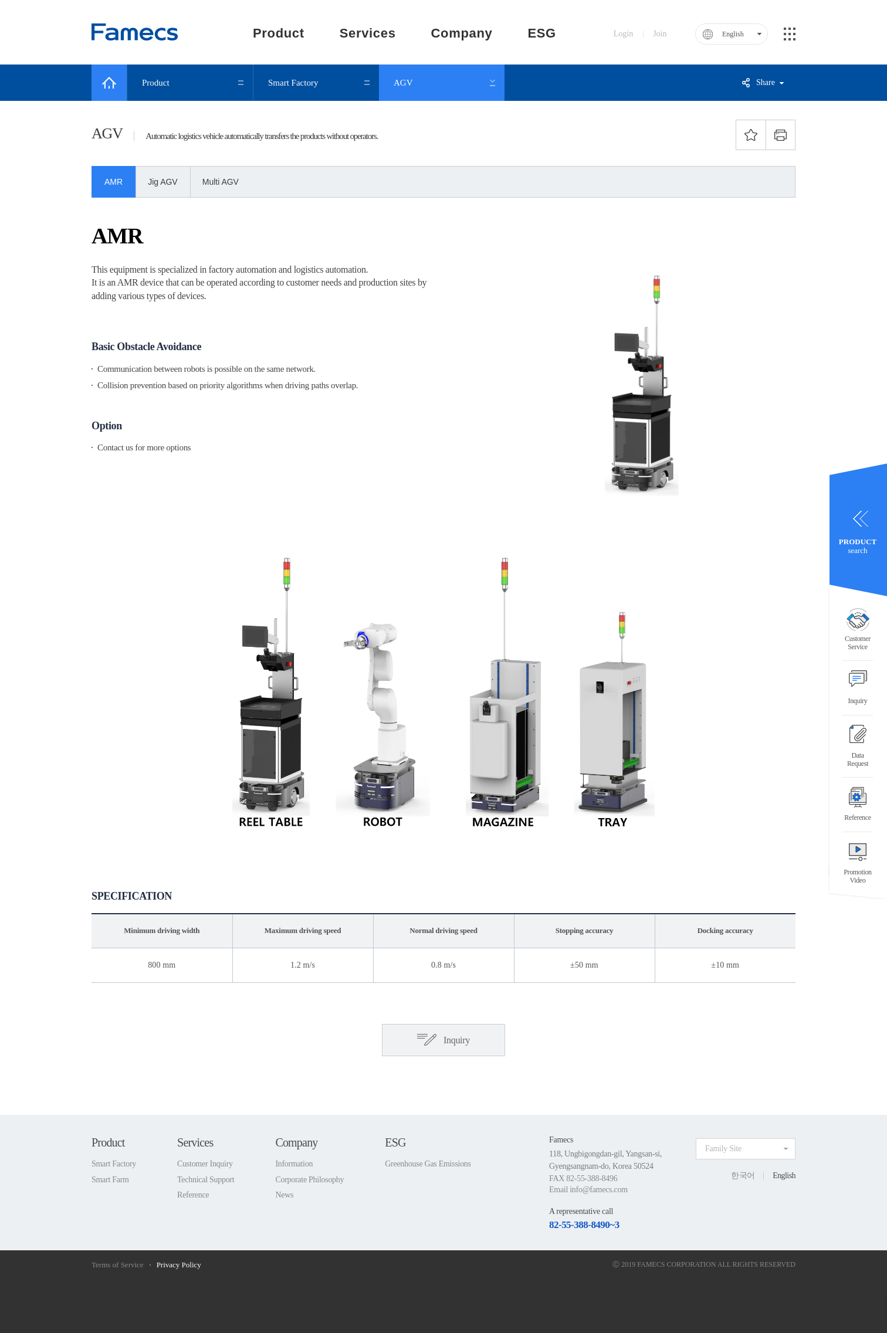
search (857, 546)
